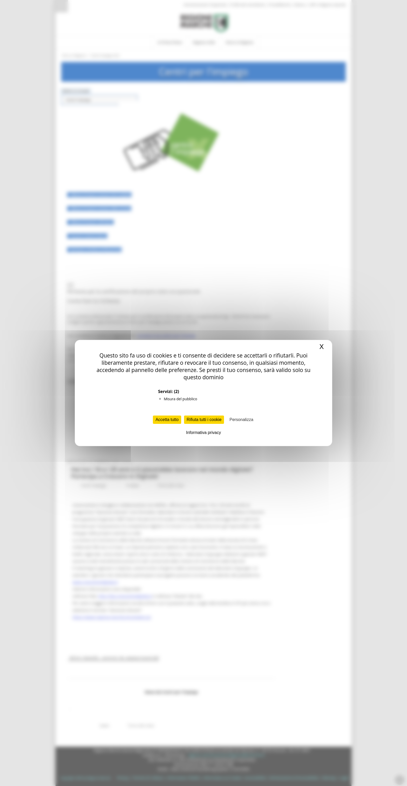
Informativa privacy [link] (203, 432)
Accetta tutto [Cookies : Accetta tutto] (167, 419)
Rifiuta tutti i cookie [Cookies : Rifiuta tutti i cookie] (204, 419)
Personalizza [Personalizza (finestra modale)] (241, 419)
